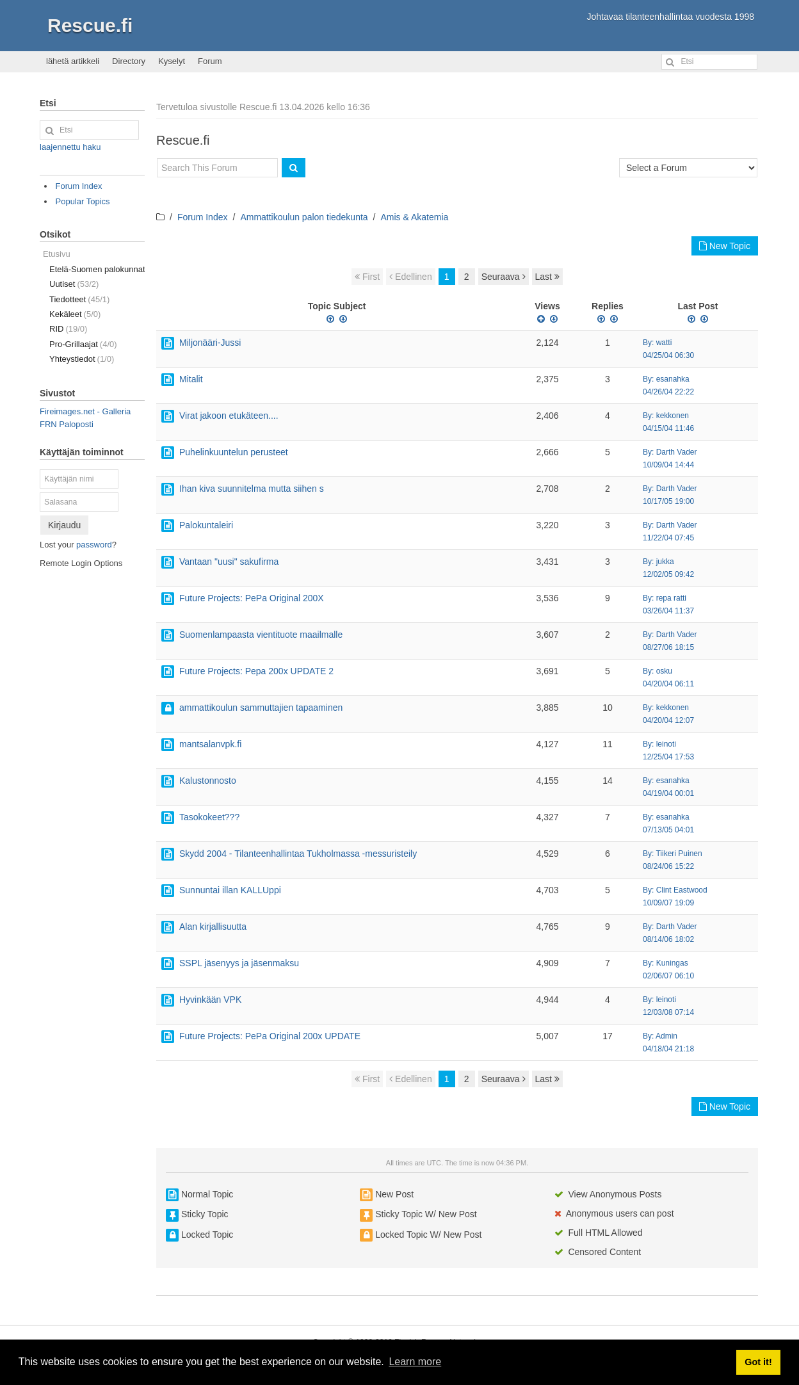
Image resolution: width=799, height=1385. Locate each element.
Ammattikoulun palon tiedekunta (303, 217)
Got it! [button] (758, 1362)
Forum (210, 61)
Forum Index (202, 217)
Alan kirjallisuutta (212, 926)
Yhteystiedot (81, 359)
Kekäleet (75, 314)
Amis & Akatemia (415, 217)
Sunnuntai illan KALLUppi (230, 890)
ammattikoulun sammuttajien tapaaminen (261, 707)
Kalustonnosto (207, 780)
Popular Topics (83, 201)
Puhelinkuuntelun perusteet (233, 452)
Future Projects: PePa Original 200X (251, 598)
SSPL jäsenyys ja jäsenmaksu (239, 963)
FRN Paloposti (66, 424)
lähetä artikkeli (72, 61)
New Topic (724, 246)
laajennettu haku (70, 147)
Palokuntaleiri (206, 525)
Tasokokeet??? (209, 817)
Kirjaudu (64, 525)
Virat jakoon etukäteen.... (228, 415)
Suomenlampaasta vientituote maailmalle (261, 634)
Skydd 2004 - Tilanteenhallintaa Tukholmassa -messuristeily (298, 853)
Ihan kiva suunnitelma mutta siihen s (251, 488)
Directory (128, 61)
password (94, 544)
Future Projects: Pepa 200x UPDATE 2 (256, 671)
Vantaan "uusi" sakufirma (228, 561)
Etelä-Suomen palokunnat (97, 269)
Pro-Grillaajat (83, 344)
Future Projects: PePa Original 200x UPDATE (269, 1036)
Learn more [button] (415, 1361)
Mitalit (191, 379)
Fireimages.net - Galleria (85, 411)
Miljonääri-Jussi (210, 342)
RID (68, 329)
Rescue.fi (90, 25)
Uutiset (74, 284)
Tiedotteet (79, 299)
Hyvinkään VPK (210, 999)
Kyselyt (171, 61)
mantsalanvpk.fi (210, 744)
